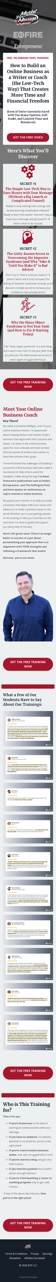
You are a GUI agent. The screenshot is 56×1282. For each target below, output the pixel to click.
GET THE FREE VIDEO (28, 137)
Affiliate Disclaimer (34, 1258)
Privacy (35, 1253)
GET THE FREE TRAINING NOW (28, 384)
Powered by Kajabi (28, 1277)
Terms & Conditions (16, 1253)
